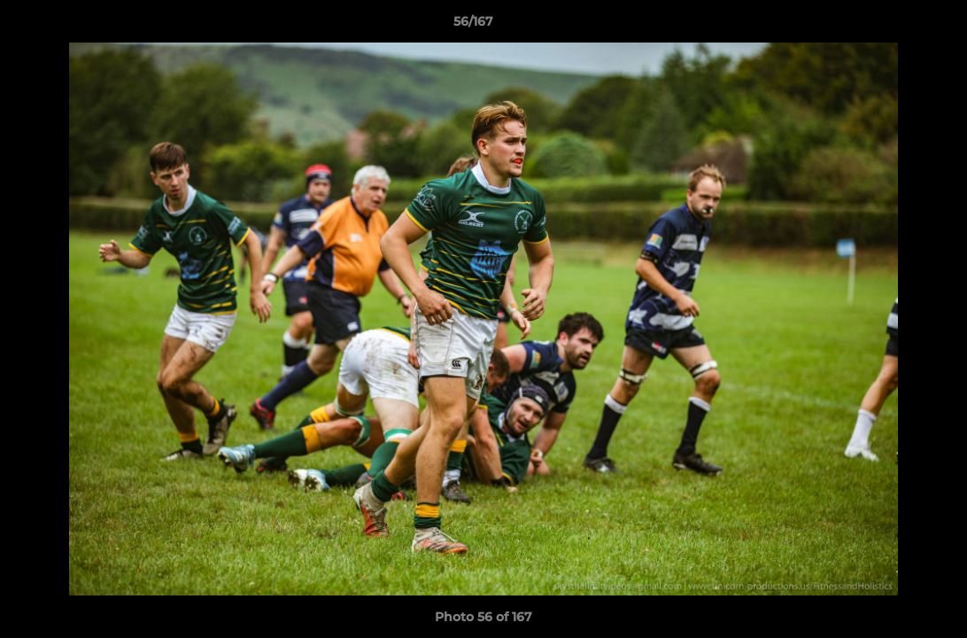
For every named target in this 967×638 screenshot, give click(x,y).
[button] (892, 26)
